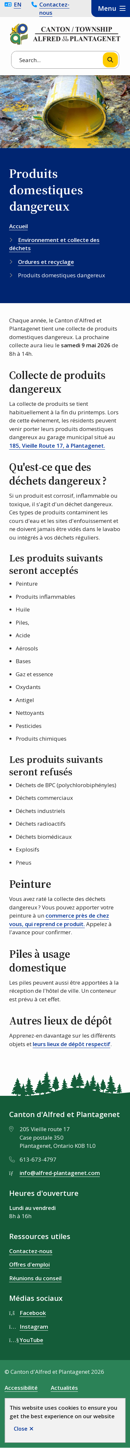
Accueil (18, 226)
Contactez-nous (54, 9)
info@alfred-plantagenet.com (60, 1173)
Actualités (64, 1387)
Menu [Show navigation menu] (107, 8)
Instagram (34, 1326)
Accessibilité (21, 1387)
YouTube (31, 1340)
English (17, 4)
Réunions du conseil (35, 1278)
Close (21, 1428)
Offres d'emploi (29, 1264)
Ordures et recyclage (46, 262)
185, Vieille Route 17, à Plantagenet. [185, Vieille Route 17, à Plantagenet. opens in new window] (57, 445)
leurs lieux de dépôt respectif (71, 1044)
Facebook (33, 1313)
